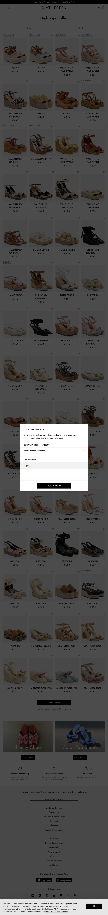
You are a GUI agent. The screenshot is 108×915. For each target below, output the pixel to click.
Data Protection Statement (56, 912)
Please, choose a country (54, 450)
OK (94, 906)
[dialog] (54, 907)
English (26, 466)
